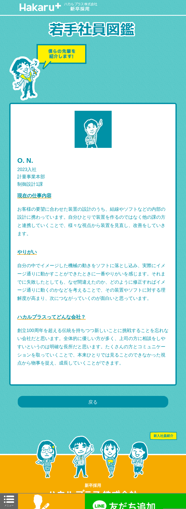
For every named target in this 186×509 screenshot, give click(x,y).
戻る (93, 402)
